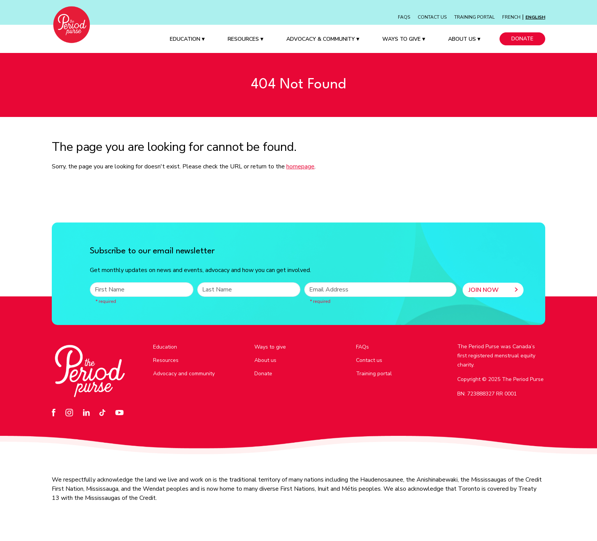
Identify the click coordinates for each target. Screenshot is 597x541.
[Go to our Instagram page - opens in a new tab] (71, 412)
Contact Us (432, 17)
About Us (464, 39)
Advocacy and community (184, 373)
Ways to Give (403, 39)
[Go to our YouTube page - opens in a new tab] (121, 412)
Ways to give (270, 347)
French (511, 17)
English (535, 17)
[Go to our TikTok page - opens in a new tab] (104, 412)
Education (187, 39)
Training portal (374, 373)
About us (265, 360)
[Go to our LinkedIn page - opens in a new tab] (88, 412)
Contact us (369, 360)
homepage (300, 166)
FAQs (404, 17)
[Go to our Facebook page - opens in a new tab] (56, 412)
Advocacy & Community (322, 39)
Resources (245, 39)
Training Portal (474, 17)
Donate (522, 38)
